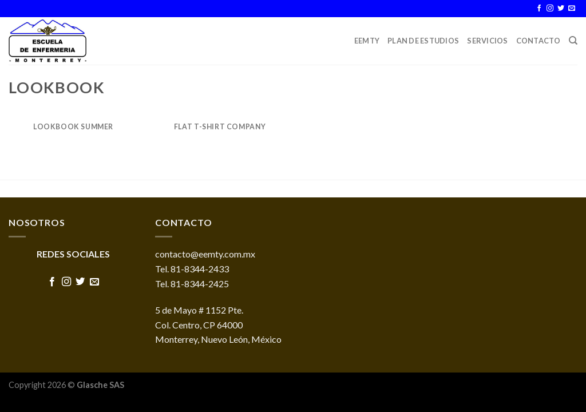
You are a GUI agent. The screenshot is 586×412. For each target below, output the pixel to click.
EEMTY (366, 40)
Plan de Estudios (423, 40)
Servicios (487, 40)
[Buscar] (573, 41)
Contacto (538, 40)
